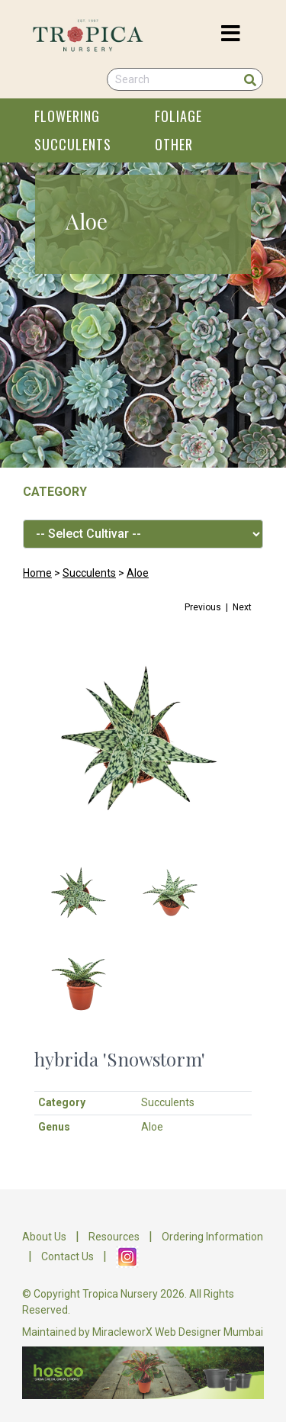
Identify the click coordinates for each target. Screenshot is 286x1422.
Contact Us (67, 1256)
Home (37, 573)
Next (242, 607)
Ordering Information (212, 1237)
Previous (203, 607)
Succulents (89, 573)
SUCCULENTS (72, 144)
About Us (44, 1237)
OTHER (174, 144)
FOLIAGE (178, 116)
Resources (114, 1237)
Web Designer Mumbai (209, 1332)
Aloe (138, 573)
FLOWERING (67, 116)
